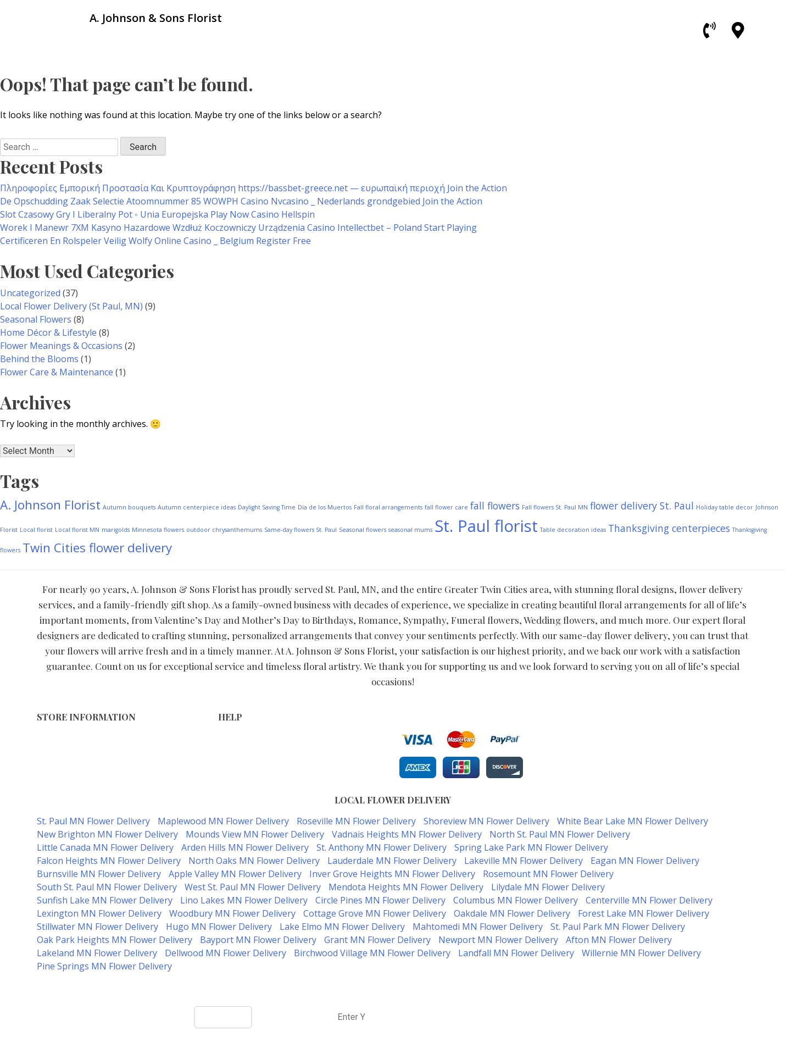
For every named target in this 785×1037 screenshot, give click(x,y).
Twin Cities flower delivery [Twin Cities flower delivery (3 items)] (97, 547)
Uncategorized (30, 293)
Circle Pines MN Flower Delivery (380, 900)
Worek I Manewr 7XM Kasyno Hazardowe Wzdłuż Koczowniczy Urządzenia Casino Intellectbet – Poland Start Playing (238, 227)
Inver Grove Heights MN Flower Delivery (392, 874)
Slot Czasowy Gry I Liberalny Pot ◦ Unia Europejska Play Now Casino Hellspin (157, 214)
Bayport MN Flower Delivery (258, 940)
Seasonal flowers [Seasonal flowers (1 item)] (362, 530)
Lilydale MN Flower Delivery (548, 887)
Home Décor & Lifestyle (48, 332)
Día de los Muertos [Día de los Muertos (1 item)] (325, 507)
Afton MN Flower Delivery (619, 940)
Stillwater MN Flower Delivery (97, 926)
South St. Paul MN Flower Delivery (107, 887)
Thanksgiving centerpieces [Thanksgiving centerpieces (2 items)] (669, 528)
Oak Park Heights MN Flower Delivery (114, 940)
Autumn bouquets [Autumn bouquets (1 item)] (129, 507)
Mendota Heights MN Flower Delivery (406, 887)
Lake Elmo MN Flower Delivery (342, 926)
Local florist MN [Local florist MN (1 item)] (77, 530)
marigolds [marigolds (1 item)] (116, 530)
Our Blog (235, 785)
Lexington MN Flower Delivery (99, 913)
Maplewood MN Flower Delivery (223, 821)
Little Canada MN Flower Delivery (105, 847)
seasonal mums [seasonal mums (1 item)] (410, 530)
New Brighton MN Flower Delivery (107, 834)
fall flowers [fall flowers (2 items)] (495, 505)
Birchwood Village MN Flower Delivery (372, 953)
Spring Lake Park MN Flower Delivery (531, 847)
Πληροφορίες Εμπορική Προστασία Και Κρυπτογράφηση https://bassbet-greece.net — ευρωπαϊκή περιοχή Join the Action (253, 188)
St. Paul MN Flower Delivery (93, 821)
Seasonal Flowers (35, 319)
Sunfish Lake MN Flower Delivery (104, 900)
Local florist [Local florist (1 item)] (36, 530)
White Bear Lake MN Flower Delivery (632, 821)
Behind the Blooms (39, 359)
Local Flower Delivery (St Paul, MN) (71, 306)
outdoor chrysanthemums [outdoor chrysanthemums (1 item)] (224, 530)
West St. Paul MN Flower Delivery (253, 887)
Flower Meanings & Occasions (61, 346)
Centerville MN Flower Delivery (649, 900)
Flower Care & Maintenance (56, 372)
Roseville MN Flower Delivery (356, 821)
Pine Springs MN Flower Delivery (104, 966)
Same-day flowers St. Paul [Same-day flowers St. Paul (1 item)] (300, 530)
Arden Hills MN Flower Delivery (245, 847)
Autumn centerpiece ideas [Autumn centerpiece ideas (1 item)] (197, 507)
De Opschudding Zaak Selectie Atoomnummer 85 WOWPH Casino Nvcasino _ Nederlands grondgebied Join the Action (241, 201)
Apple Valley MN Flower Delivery (235, 874)
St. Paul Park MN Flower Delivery (617, 926)
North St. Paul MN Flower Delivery (559, 834)
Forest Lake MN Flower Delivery (643, 913)
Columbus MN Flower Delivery (515, 900)
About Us (235, 774)
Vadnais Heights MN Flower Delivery (407, 834)
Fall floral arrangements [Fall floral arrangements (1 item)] (388, 507)
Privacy (231, 751)
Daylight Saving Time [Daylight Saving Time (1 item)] (267, 507)
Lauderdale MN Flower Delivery (391, 861)
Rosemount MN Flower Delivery (548, 874)
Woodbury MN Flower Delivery (232, 913)
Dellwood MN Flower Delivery (225, 953)
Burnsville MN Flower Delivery (99, 874)
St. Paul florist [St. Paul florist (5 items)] (486, 526)
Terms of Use (244, 739)
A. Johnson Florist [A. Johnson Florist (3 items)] (50, 504)
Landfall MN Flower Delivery (516, 953)
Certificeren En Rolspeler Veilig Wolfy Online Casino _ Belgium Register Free (155, 241)
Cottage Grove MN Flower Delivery (374, 913)
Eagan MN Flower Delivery (645, 861)
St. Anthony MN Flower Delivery (381, 847)
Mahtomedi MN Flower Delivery (478, 926)
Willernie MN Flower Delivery (641, 953)
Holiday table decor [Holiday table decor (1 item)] (724, 507)
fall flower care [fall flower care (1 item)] (446, 507)
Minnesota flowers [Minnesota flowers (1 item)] (158, 530)
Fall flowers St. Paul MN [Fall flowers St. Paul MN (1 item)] (555, 507)
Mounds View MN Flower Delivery (255, 834)
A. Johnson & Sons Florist (352, 988)
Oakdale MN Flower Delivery (512, 913)
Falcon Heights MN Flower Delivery (109, 861)
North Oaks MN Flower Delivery (254, 861)
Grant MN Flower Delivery (377, 940)
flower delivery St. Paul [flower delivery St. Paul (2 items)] (642, 505)
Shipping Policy (247, 762)
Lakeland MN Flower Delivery (97, 953)
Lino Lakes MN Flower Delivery (244, 900)
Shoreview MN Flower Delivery (486, 821)
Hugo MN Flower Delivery (219, 926)
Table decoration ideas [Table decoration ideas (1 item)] (573, 530)
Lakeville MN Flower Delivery (523, 861)
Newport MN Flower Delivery (498, 940)
